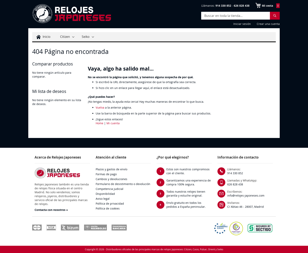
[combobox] (240, 16)
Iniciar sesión (242, 24)
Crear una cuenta (268, 24)
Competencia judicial (109, 189)
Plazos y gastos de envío (111, 169)
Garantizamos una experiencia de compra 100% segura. (188, 182)
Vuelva (100, 107)
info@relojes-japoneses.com (245, 195)
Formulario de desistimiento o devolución (123, 184)
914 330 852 (235, 173)
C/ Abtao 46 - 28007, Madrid (245, 207)
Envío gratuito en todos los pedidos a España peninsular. (186, 205)
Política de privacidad (110, 203)
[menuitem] (42, 36)
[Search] (275, 16)
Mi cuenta (113, 123)
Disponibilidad (105, 194)
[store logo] (71, 13)
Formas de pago (106, 174)
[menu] (154, 37)
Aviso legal (103, 198)
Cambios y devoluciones (111, 179)
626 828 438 (235, 184)
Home (99, 123)
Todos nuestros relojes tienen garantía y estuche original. (185, 193)
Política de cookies (108, 208)
